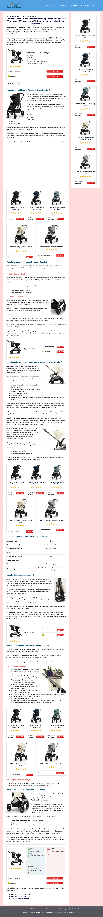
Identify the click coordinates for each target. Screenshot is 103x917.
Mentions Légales (63, 909)
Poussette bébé (52, 5)
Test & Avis (74, 5)
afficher (17, 83)
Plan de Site (49, 909)
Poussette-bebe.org (40, 909)
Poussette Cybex (19, 16)
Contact (55, 909)
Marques (64, 5)
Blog (93, 5)
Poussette (9, 16)
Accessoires (85, 5)
